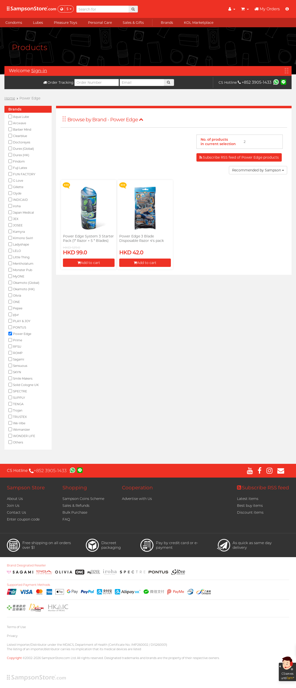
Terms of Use (16, 627)
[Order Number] (96, 82)
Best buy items (250, 505)
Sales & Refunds (75, 505)
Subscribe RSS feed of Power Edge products (239, 157)
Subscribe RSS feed (263, 488)
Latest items (247, 498)
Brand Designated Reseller (26, 565)
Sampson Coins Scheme (83, 498)
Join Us (13, 505)
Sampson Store (26, 488)
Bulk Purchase (74, 512)
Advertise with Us (137, 498)
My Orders (267, 9)
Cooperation (137, 488)
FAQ (66, 519)
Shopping (74, 488)
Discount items (250, 512)
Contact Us (16, 512)
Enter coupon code (23, 519)
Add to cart (88, 263)
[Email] (142, 82)
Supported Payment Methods (28, 584)
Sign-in (39, 70)
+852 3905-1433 (254, 82)
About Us (15, 498)
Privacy (12, 636)
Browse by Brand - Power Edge (105, 120)
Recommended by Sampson (258, 170)
